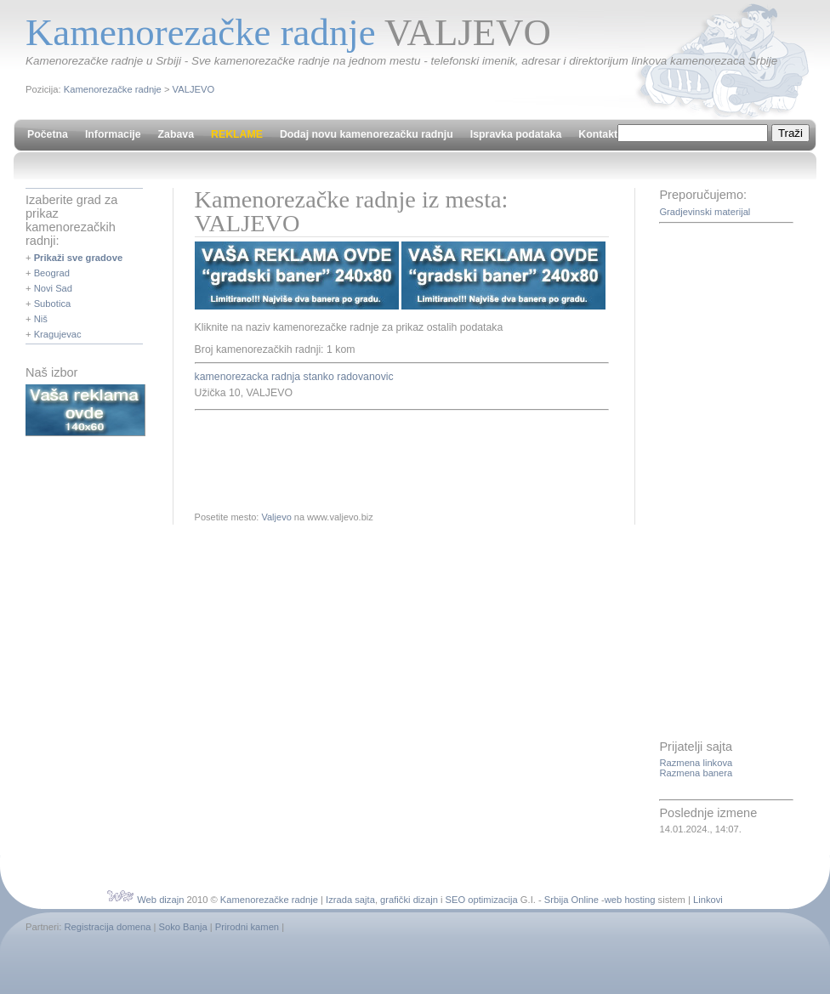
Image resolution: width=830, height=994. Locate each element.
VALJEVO (194, 89)
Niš (41, 319)
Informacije (113, 134)
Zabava (176, 134)
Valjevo (276, 517)
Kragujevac (58, 334)
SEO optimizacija (482, 900)
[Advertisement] (394, 457)
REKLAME (237, 134)
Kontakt (597, 134)
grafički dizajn (409, 900)
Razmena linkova (695, 763)
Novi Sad (53, 288)
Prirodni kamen (247, 927)
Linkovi (708, 900)
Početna (47, 134)
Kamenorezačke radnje (113, 89)
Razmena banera (695, 773)
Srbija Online (571, 900)
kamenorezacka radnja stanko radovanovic (294, 377)
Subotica (52, 303)
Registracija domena (107, 927)
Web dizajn (160, 900)
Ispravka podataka (515, 134)
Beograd (52, 273)
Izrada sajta (350, 900)
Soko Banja (183, 927)
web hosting (630, 900)
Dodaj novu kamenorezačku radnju (366, 134)
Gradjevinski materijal (704, 212)
